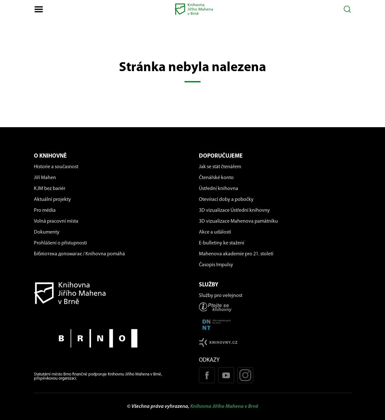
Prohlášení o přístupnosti (60, 243)
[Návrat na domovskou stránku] (110, 293)
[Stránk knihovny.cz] (275, 342)
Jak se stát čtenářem (220, 166)
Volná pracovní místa (56, 221)
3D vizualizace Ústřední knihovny (234, 210)
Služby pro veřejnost (220, 295)
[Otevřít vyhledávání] (347, 9)
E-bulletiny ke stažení (221, 243)
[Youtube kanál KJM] (226, 375)
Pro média (45, 210)
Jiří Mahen (45, 177)
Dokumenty (46, 232)
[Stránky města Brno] (110, 338)
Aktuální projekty (52, 199)
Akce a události (215, 232)
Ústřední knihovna (218, 188)
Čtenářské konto (216, 177)
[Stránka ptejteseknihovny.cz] (275, 307)
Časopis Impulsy (216, 265)
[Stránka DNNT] (275, 325)
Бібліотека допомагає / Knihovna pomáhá (79, 254)
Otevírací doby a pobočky (226, 199)
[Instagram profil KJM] (245, 375)
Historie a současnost (56, 166)
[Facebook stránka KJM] (207, 375)
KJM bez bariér (49, 188)
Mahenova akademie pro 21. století (236, 254)
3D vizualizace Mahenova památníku (238, 221)
